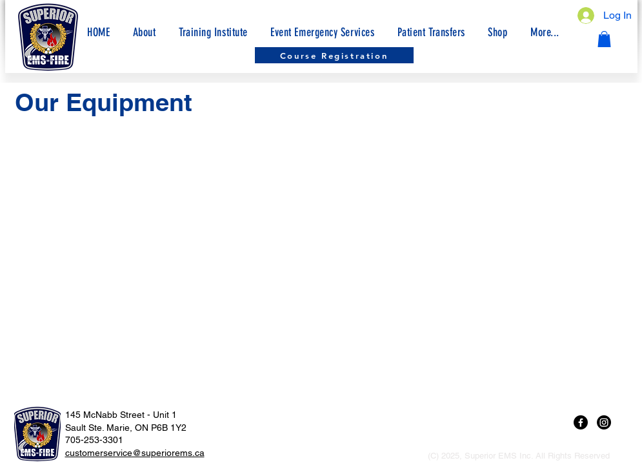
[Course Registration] (334, 55)
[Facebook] (581, 422)
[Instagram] (604, 422)
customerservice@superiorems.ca (135, 453)
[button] (544, 32)
